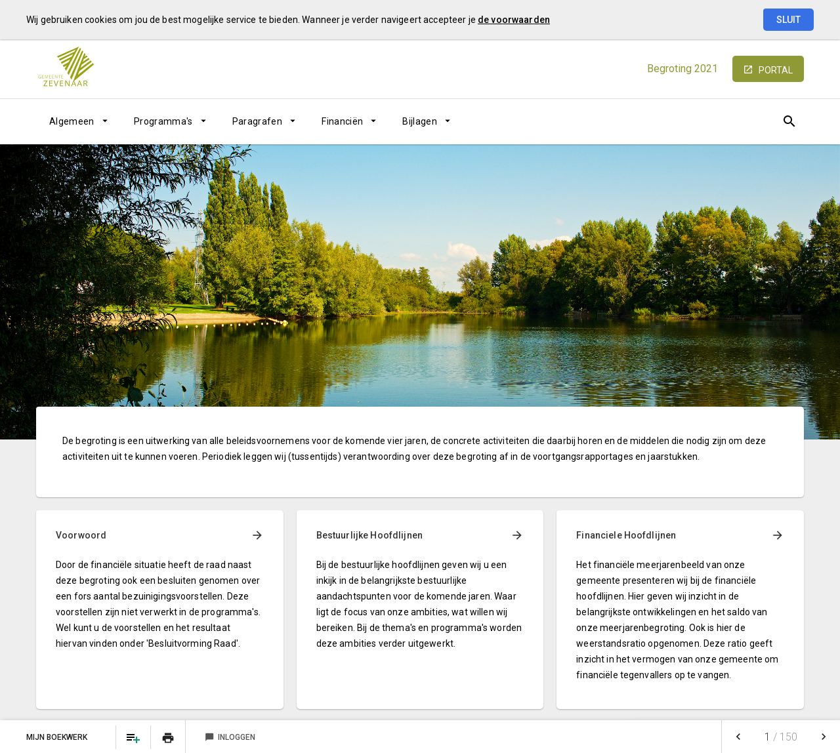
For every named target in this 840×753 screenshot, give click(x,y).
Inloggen (230, 737)
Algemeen (71, 121)
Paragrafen (257, 121)
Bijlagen (419, 121)
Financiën (342, 121)
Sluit (788, 19)
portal (776, 70)
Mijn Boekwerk (57, 737)
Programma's (163, 121)
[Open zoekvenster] (789, 121)
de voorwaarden (514, 19)
